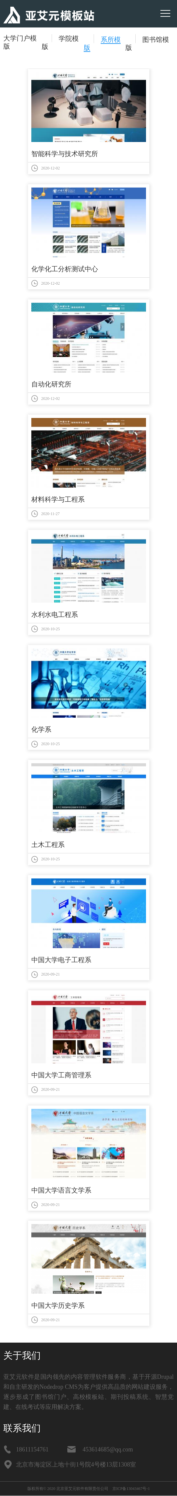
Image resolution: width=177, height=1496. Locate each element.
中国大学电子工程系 (61, 960)
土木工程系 (48, 844)
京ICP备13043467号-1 (131, 1488)
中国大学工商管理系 (61, 1075)
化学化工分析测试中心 (64, 269)
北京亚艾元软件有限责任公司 (82, 1488)
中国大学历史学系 (58, 1305)
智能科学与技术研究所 (64, 153)
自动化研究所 (51, 384)
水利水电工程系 (54, 614)
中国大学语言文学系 (61, 1190)
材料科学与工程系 (58, 499)
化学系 (41, 729)
